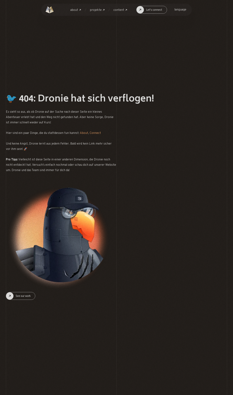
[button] (75, 10)
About (84, 133)
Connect (95, 133)
